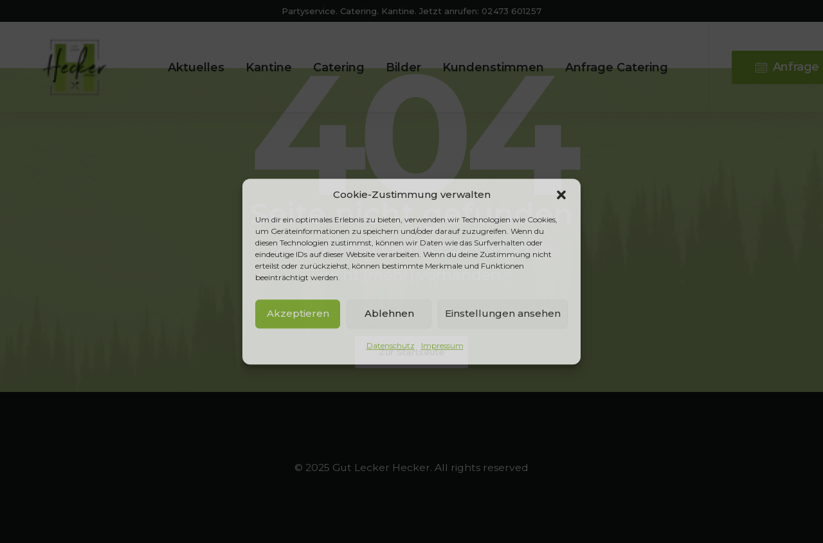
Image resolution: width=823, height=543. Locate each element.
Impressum (442, 345)
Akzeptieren (298, 313)
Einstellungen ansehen (503, 313)
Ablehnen (389, 313)
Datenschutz (390, 345)
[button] (561, 194)
